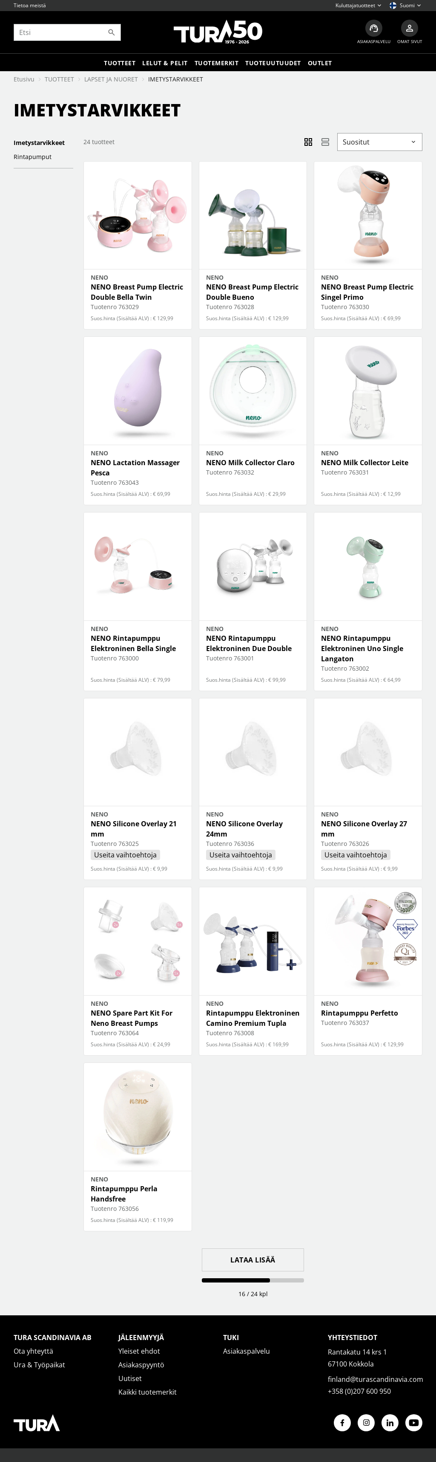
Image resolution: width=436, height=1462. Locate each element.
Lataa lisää (252, 1260)
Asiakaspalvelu (246, 1351)
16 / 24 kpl (253, 1294)
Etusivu (24, 79)
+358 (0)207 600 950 (359, 1391)
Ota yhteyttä (33, 1351)
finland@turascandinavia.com (375, 1379)
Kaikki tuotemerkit (147, 1392)
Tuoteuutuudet (273, 63)
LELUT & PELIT (165, 63)
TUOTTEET (59, 79)
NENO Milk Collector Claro (250, 462)
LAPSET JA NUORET (111, 79)
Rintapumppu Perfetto (359, 1013)
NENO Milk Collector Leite (364, 462)
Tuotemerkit (217, 63)
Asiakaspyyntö (141, 1364)
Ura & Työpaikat (39, 1364)
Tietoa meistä (30, 5)
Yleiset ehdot (139, 1351)
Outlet (320, 63)
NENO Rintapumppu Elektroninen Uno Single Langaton (362, 648)
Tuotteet (119, 63)
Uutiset (130, 1378)
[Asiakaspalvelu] (373, 32)
